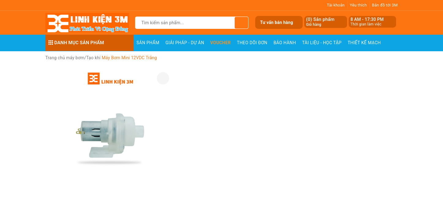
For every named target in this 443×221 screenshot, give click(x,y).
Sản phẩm (148, 42)
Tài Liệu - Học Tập (322, 42)
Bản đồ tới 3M (385, 5)
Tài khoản (336, 5)
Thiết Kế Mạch (364, 42)
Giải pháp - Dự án (184, 42)
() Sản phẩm (320, 22)
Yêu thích (358, 5)
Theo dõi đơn (252, 42)
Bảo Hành (285, 42)
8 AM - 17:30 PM (367, 19)
